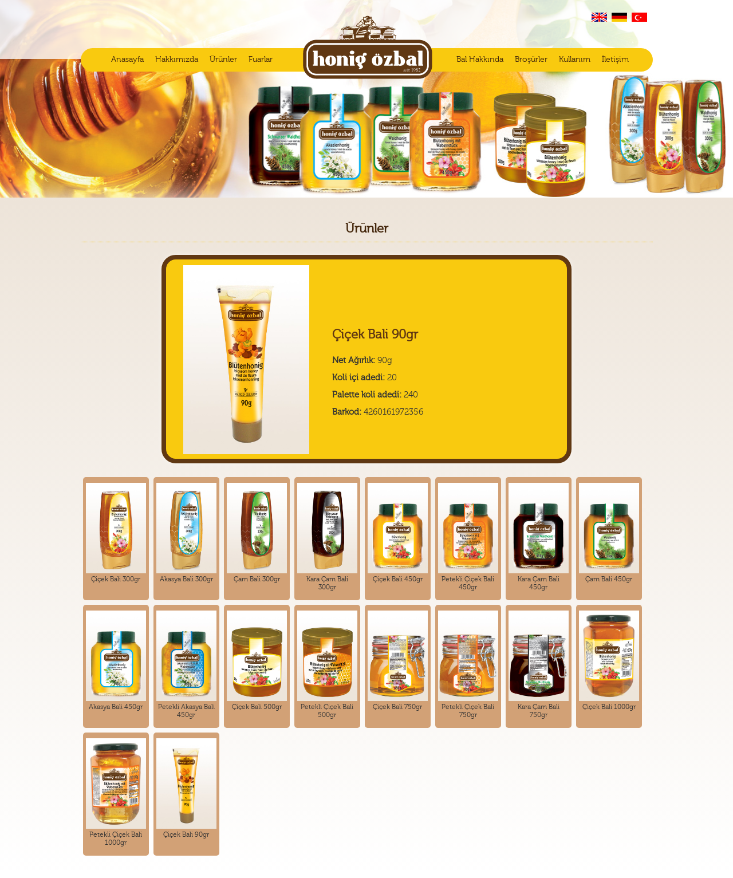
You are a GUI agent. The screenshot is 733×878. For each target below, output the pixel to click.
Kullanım (574, 59)
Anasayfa (127, 59)
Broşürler (531, 59)
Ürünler (223, 59)
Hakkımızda (176, 59)
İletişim (615, 59)
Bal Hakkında (479, 59)
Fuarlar (261, 59)
